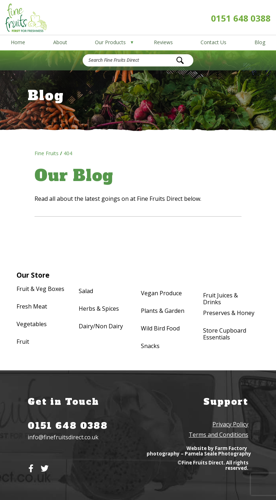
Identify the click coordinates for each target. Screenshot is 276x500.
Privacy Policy (230, 424)
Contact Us (213, 42)
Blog (259, 42)
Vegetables (32, 324)
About (60, 42)
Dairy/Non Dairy (101, 326)
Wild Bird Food (160, 328)
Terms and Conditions (218, 434)
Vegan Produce (161, 293)
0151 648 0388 (241, 18)
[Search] (180, 60)
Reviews (163, 42)
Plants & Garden (162, 311)
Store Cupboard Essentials (224, 334)
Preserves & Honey (228, 313)
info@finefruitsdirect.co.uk (63, 437)
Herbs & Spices (99, 308)
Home (18, 42)
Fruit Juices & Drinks (220, 299)
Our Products (110, 42)
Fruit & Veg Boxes (40, 289)
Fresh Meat (32, 306)
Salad (86, 291)
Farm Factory (231, 448)
